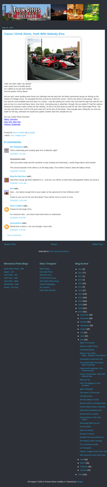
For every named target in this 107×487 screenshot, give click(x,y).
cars (12, 135)
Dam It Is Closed (86, 430)
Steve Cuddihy (16, 206)
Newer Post (10, 244)
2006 (80, 474)
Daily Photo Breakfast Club (91, 410)
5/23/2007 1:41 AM (17, 154)
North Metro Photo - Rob (14, 269)
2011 (80, 298)
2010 (80, 301)
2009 (80, 305)
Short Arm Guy (46, 275)
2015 (80, 283)
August (83, 329)
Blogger (80, 482)
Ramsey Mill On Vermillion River (93, 403)
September (85, 325)
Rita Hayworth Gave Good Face (93, 455)
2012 (80, 294)
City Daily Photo (46, 272)
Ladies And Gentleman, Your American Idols (91, 369)
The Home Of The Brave (90, 393)
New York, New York (12, 122)
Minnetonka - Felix (11, 284)
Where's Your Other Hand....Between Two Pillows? (93, 354)
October (83, 322)
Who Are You (85, 380)
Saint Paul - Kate (11, 278)
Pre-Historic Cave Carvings (91, 441)
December (84, 315)
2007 (80, 312)
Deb (11, 188)
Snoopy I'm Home (87, 434)
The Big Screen (86, 396)
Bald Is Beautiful (86, 389)
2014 (80, 287)
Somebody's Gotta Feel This (91, 359)
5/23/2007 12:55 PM (18, 200)
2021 (80, 276)
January (83, 470)
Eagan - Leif (9, 272)
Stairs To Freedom (87, 343)
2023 (80, 269)
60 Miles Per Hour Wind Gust (91, 437)
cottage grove (20, 135)
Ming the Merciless (18, 176)
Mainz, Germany (11, 119)
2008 (80, 308)
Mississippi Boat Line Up (90, 423)
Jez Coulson (45, 287)
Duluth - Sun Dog (11, 287)
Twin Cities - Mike (11, 281)
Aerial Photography (47, 284)
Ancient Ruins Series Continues (93, 407)
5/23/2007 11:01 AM (18, 183)
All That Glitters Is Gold (89, 400)
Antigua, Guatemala (12, 124)
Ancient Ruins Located (89, 414)
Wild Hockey (45, 269)
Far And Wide (85, 427)
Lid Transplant (85, 448)
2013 (80, 290)
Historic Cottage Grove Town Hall (93, 451)
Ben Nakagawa (16, 147)
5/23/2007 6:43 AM (17, 171)
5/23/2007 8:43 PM (17, 218)
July (82, 332)
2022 (80, 273)
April (82, 459)
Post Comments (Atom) (59, 251)
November (84, 318)
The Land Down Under (89, 444)
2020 (80, 280)
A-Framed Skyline (87, 350)
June (82, 336)
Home (54, 244)
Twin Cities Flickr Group (49, 281)
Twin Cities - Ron (11, 275)
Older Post (98, 244)
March (83, 463)
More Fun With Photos (89, 346)
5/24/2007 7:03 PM (17, 230)
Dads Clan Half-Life (47, 290)
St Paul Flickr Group (48, 278)
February (84, 467)
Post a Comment (14, 235)
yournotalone (16, 223)
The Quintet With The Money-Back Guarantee (92, 364)
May (82, 340)
